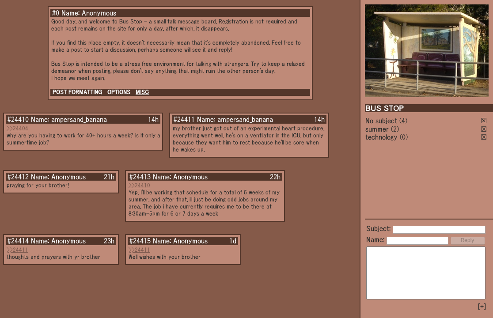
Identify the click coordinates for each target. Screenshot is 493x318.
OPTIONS (118, 92)
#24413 (140, 176)
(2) (395, 128)
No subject (382, 120)
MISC (142, 92)
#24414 (18, 240)
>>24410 (139, 185)
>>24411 (17, 250)
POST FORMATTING (77, 92)
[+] (482, 306)
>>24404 (17, 128)
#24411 (184, 119)
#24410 (18, 119)
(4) (403, 120)
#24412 (18, 176)
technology (381, 136)
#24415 (140, 240)
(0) (404, 136)
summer (377, 128)
